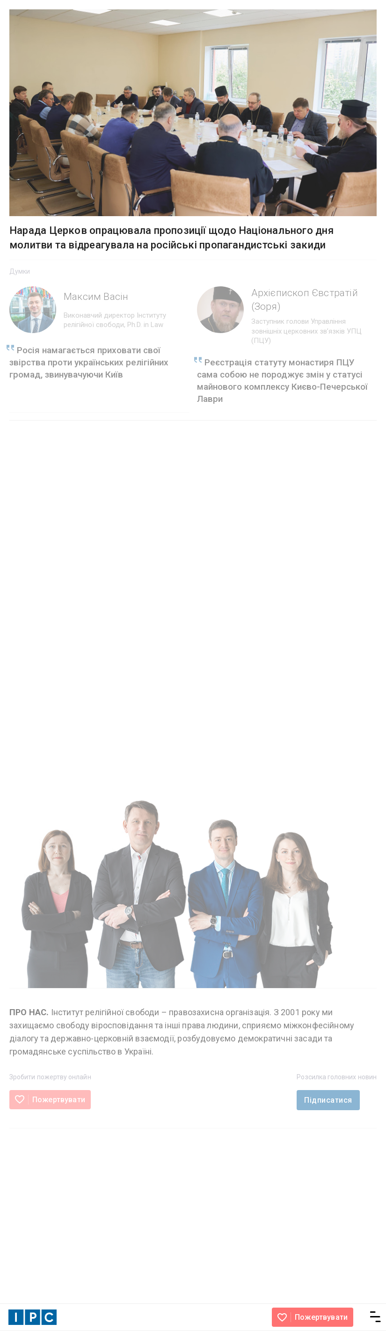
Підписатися (328, 1100)
